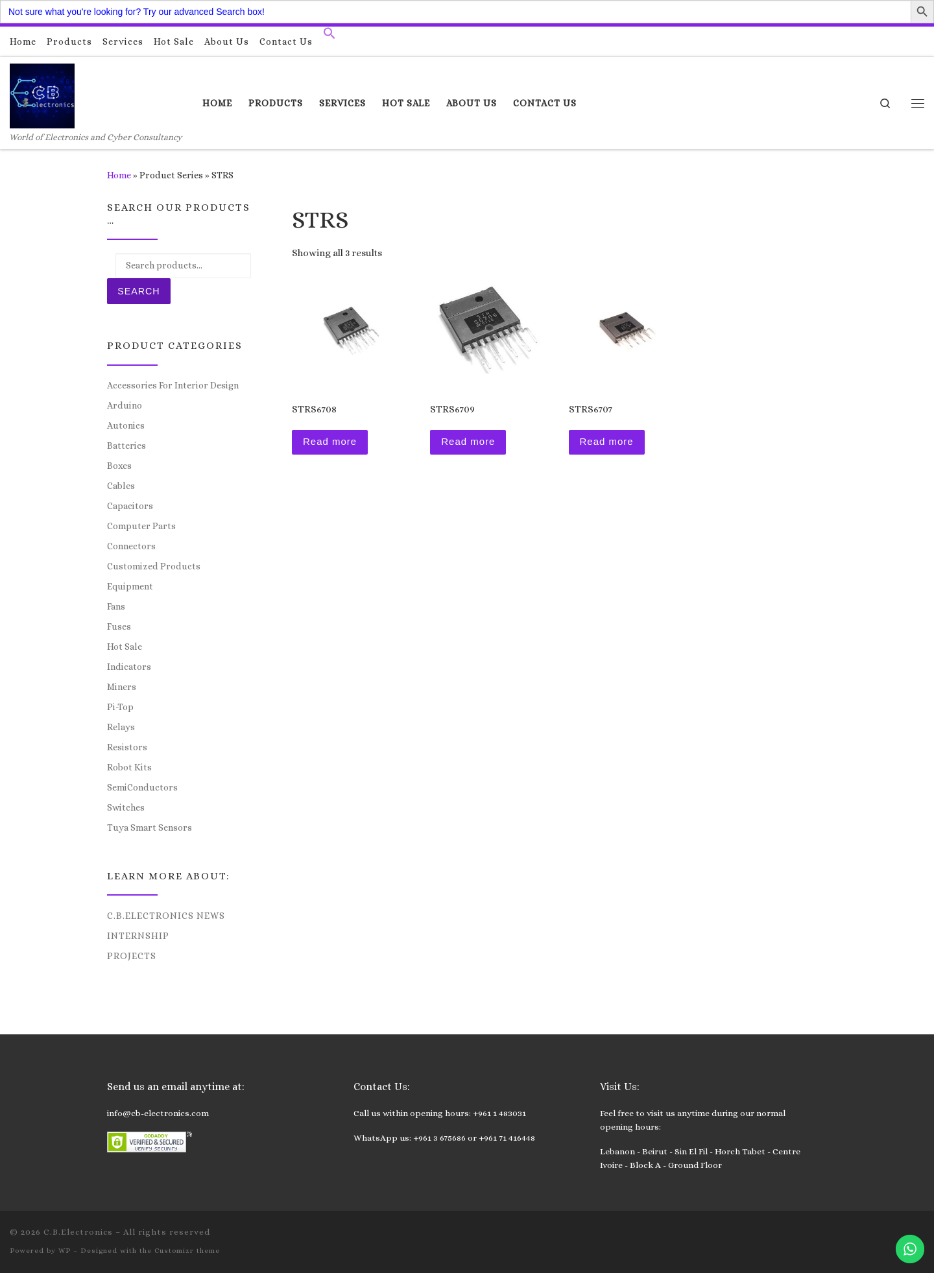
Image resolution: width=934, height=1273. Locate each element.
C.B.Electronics (78, 1232)
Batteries (126, 445)
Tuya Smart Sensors (149, 827)
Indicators (129, 666)
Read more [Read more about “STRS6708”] (330, 441)
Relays (121, 727)
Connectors (131, 546)
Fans (116, 606)
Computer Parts (141, 526)
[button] (329, 36)
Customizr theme (187, 1250)
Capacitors (130, 506)
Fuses (119, 626)
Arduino (124, 405)
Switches (126, 807)
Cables (121, 486)
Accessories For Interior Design (173, 385)
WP (64, 1250)
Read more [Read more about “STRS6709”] (468, 441)
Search (138, 291)
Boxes (119, 465)
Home (119, 175)
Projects (131, 956)
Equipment (130, 586)
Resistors (127, 747)
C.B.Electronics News (166, 915)
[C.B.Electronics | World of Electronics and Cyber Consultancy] (42, 93)
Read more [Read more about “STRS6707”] (607, 441)
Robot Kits (129, 767)
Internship (138, 936)
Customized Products (153, 566)
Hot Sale (124, 646)
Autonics (126, 425)
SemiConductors (142, 787)
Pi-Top (120, 707)
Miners (121, 687)
